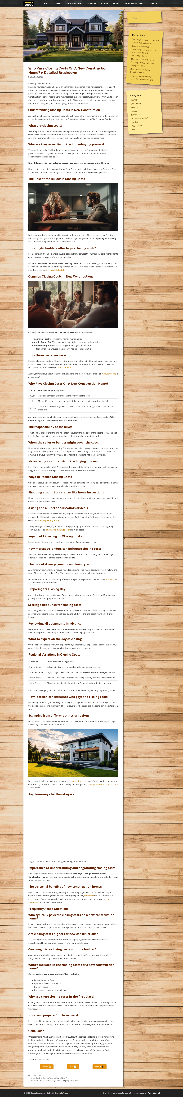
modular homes (109, 373)
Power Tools (137, 125)
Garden (104, 3)
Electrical (91, 3)
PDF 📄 (73, 1066)
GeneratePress (61, 1093)
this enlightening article (48, 520)
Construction (74, 3)
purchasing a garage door (58, 529)
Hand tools (135, 114)
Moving (116, 3)
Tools (154, 3)
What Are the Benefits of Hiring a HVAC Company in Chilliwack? (55, 1080)
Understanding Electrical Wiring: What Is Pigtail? (49, 1078)
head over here (64, 367)
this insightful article (55, 270)
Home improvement (134, 3)
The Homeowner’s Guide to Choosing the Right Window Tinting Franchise (142, 62)
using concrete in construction (102, 784)
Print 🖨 (47, 1066)
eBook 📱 (99, 1066)
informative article (79, 781)
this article (111, 579)
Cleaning (58, 3)
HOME (46, 3)
